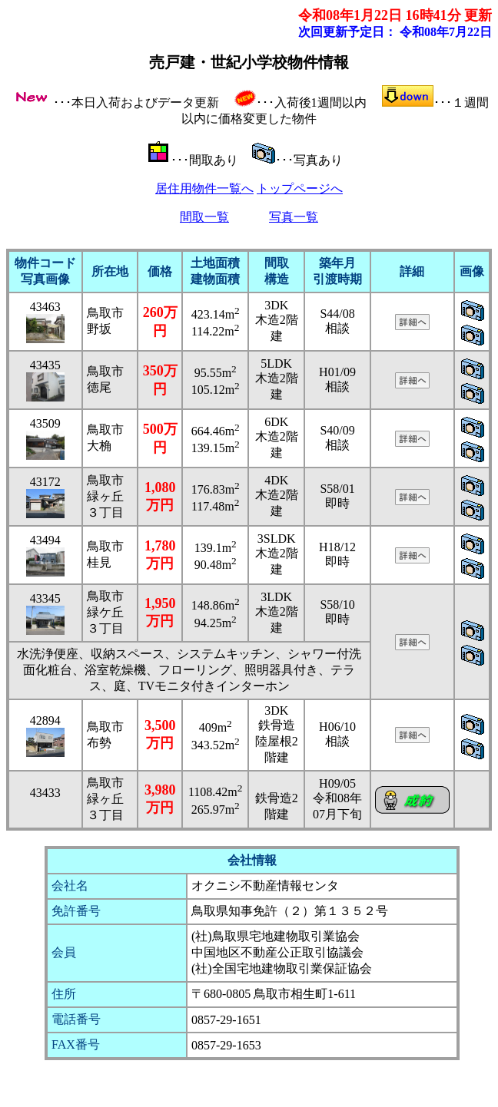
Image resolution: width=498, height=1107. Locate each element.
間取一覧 (204, 216)
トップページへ (300, 188)
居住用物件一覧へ (204, 188)
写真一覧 (293, 216)
